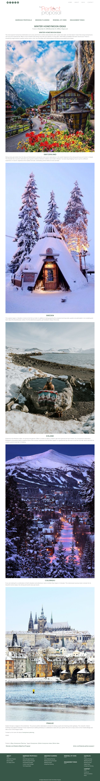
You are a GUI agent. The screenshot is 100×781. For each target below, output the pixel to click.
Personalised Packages (28, 762)
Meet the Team (10, 760)
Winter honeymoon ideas (45, 743)
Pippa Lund (64, 29)
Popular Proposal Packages (29, 760)
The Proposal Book (27, 766)
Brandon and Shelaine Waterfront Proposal (17, 746)
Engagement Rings (77, 20)
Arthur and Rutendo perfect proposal (84, 746)
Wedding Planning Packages (50, 760)
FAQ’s (85, 775)
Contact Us (86, 772)
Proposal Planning (88, 759)
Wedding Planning (42, 20)
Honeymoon (34, 743)
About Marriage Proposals (28, 759)
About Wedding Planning (49, 759)
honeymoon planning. (28, 732)
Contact (90, 2)
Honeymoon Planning (20, 743)
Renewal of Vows (60, 20)
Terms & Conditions (88, 773)
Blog (83, 2)
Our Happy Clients (11, 762)
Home (70, 2)
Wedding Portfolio (48, 762)
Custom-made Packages (28, 764)
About (77, 2)
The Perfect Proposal (11, 759)
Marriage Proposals (23, 20)
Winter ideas (55, 743)
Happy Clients (87, 764)
